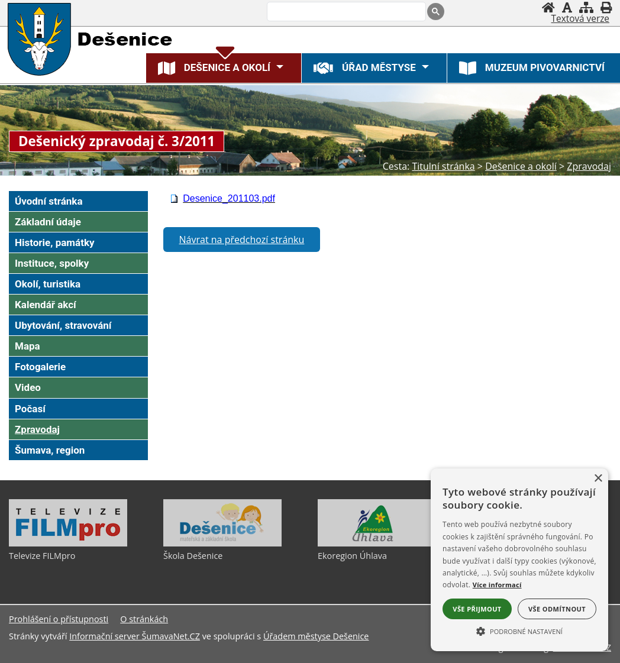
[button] (519, 630)
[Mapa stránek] (586, 7)
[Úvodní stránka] (548, 7)
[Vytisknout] (606, 7)
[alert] (519, 559)
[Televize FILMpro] (68, 543)
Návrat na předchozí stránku (242, 239)
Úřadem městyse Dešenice (316, 636)
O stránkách (144, 619)
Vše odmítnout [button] (557, 608)
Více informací (497, 584)
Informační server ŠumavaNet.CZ (134, 636)
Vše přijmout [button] (477, 608)
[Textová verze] (580, 19)
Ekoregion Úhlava (352, 555)
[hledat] (345, 12)
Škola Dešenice (192, 555)
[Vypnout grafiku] (567, 7)
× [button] (597, 478)
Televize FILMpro (42, 555)
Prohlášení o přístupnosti (58, 619)
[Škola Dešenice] (222, 543)
